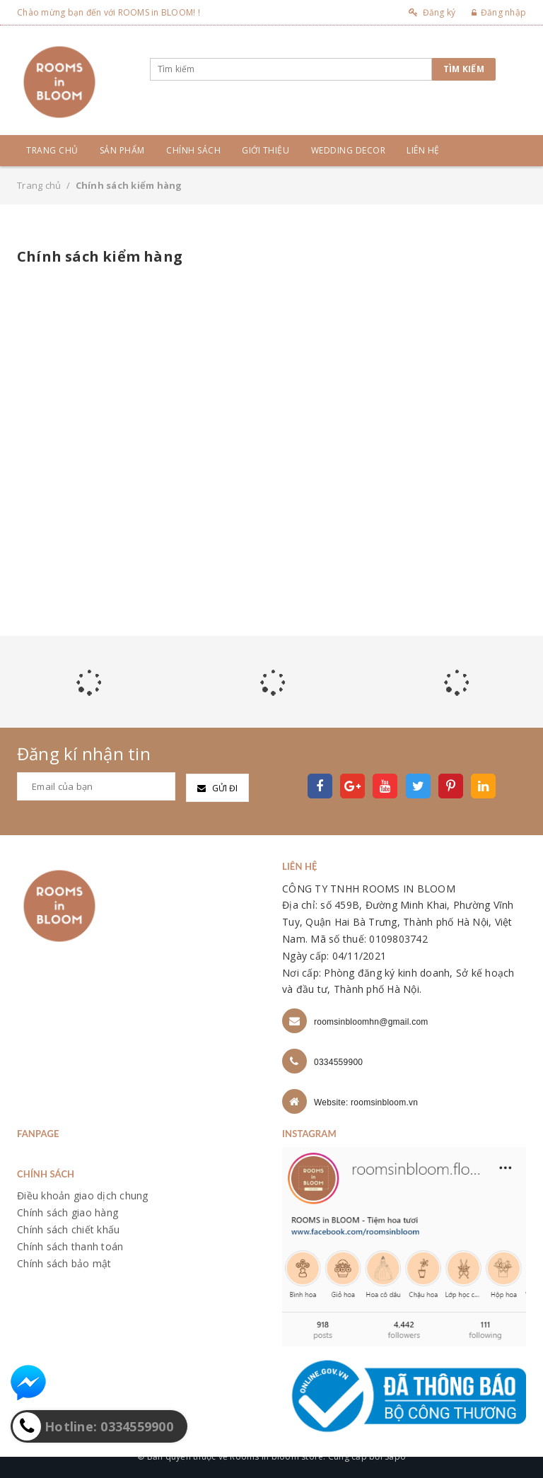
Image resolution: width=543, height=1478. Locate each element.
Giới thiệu (265, 150)
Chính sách (193, 150)
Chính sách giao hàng (67, 1212)
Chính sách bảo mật (64, 1263)
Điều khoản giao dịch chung (82, 1195)
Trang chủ (52, 150)
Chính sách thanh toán (70, 1246)
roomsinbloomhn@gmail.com (371, 1022)
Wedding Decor (348, 150)
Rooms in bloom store (276, 1456)
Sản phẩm (122, 150)
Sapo (395, 1456)
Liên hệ (423, 150)
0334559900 (338, 1062)
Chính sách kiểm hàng (99, 256)
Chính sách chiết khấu (68, 1229)
